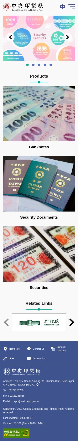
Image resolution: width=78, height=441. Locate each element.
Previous (10, 37)
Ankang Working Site (45, 65)
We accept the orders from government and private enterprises (39, 65)
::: (3, 2)
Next (67, 37)
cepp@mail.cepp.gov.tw (26, 401)
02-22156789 (16, 390)
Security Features (27, 65)
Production (33, 65)
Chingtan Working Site (51, 65)
